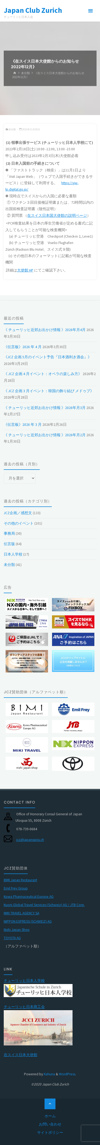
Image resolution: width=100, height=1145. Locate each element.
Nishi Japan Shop (17, 929)
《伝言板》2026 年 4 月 (23, 347)
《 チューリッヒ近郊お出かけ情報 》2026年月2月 (45, 435)
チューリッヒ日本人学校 (24, 980)
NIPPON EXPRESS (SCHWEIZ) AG (28, 921)
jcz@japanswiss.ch (30, 839)
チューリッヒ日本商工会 (24, 1007)
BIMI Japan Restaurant (20, 880)
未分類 (25, 73)
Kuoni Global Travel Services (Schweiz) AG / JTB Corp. (44, 905)
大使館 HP (25, 270)
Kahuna (49, 1074)
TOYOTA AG (12, 938)
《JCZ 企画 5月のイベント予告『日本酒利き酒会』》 (47, 357)
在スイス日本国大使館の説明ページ (57, 215)
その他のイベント (19, 523)
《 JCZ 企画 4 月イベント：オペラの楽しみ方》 (43, 374)
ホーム (50, 1116)
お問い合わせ (50, 1124)
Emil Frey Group (16, 888)
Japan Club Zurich (33, 9)
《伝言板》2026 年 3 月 (23, 424)
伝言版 (9, 544)
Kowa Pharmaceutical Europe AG (29, 896)
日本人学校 (13, 554)
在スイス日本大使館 (20, 1055)
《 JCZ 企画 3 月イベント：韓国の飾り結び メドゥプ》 (49, 391)
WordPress (67, 1074)
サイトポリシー (50, 1132)
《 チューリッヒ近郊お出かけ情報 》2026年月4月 (45, 330)
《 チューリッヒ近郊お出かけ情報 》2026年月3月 (45, 408)
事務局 (9, 533)
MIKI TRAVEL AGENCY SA (21, 913)
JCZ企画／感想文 (18, 513)
